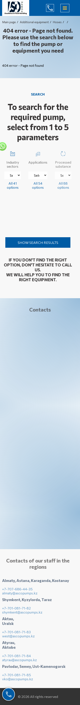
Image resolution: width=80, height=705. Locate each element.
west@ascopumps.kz (18, 637)
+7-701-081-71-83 (16, 633)
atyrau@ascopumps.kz (19, 661)
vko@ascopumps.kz (17, 680)
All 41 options (13, 185)
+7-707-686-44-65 (53, 8)
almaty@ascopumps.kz (20, 594)
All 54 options (38, 185)
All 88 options (63, 185)
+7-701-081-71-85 (16, 676)
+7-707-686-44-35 (17, 590)
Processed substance (63, 158)
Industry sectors (12, 158)
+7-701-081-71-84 (16, 657)
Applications (37, 156)
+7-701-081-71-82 (16, 609)
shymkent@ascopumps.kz (22, 613)
